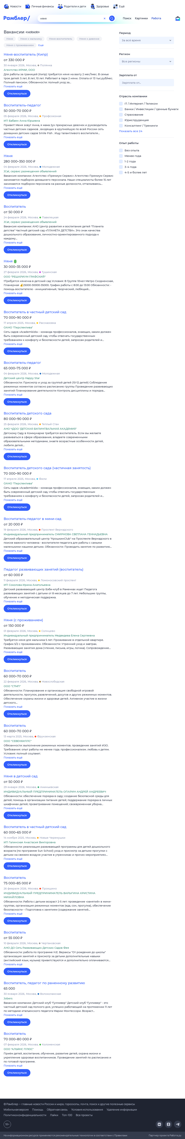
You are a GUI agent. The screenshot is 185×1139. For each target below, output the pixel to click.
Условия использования (87, 1109)
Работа (156, 18)
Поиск (127, 18)
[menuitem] (12, 6)
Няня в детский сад (21, 776)
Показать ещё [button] (13, 86)
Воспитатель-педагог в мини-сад (32, 519)
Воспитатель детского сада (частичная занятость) (47, 468)
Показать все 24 (130, 131)
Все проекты (84, 1115)
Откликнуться (17, 93)
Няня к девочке (89, 38)
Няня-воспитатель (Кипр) (26, 54)
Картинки (141, 18)
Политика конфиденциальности (25, 1115)
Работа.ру (175, 1135)
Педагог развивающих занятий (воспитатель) (43, 569)
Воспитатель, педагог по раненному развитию (44, 983)
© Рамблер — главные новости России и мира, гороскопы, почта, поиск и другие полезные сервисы (69, 1104)
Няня (9, 38)
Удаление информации (122, 1109)
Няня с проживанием (20, 45)
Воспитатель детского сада (27, 413)
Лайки (54, 1115)
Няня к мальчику (31, 38)
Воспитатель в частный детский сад (35, 312)
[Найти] (112, 18)
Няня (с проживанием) (23, 620)
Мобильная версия (16, 1109)
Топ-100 (67, 1115)
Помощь (37, 1109)
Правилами (120, 1135)
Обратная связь (57, 1109)
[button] (59, 80)
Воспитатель (15, 207)
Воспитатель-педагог (22, 105)
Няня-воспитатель (60, 38)
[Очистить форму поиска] (104, 18)
